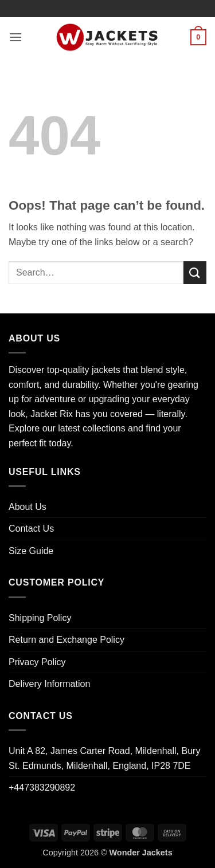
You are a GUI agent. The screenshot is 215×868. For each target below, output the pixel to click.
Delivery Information (49, 684)
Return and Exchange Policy (66, 640)
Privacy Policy (37, 662)
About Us (27, 507)
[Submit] (194, 272)
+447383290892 (42, 787)
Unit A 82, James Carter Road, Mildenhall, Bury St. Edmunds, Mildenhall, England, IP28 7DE (104, 758)
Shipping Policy (40, 618)
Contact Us (31, 528)
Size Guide (31, 551)
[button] (15, 37)
